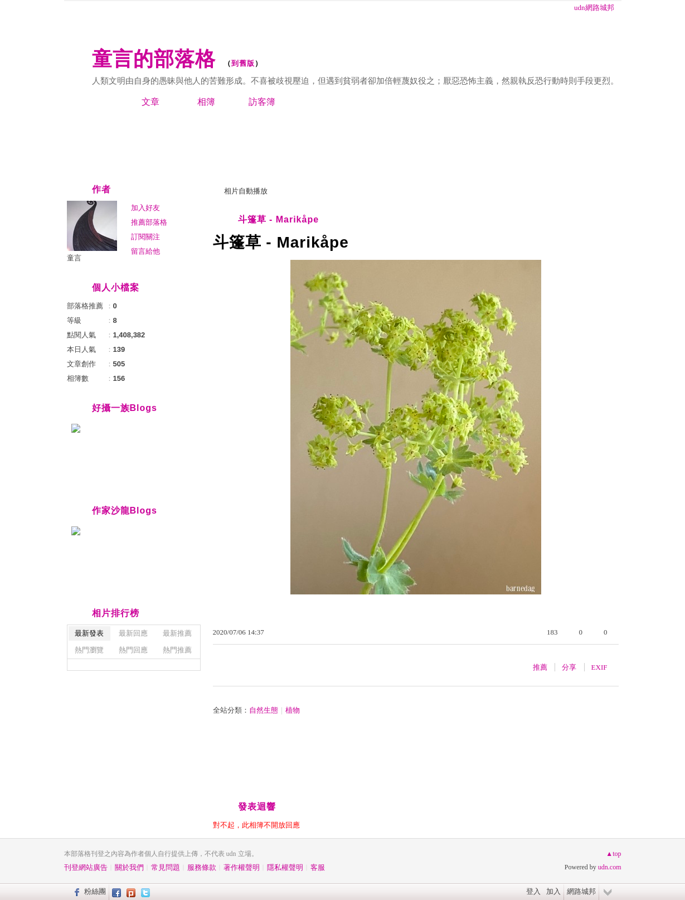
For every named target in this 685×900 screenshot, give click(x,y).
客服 (317, 867)
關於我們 (129, 867)
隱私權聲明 (285, 867)
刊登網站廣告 (86, 867)
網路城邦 (581, 891)
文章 (150, 102)
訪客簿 (262, 102)
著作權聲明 (242, 867)
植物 (292, 710)
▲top (613, 854)
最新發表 (89, 633)
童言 (74, 258)
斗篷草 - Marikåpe (278, 219)
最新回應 (133, 633)
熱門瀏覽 (89, 650)
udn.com (609, 867)
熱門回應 (133, 650)
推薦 (540, 667)
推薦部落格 (149, 222)
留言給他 (145, 251)
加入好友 (145, 208)
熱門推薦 (177, 650)
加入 (553, 891)
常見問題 (165, 867)
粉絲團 (95, 891)
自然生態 (263, 710)
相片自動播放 (246, 191)
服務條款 (201, 867)
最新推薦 (177, 633)
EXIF (599, 667)
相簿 (206, 102)
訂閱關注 (145, 237)
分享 (569, 667)
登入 (533, 891)
